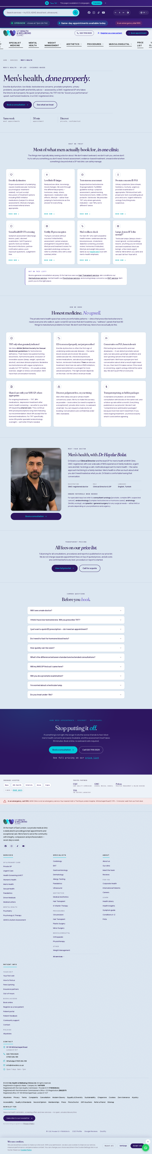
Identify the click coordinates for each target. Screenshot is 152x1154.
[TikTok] (17, 846)
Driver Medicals (9, 897)
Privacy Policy (28, 1123)
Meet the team (109, 870)
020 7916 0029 (12, 1054)
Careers (106, 892)
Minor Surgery (58, 928)
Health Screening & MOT (13, 875)
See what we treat (45, 105)
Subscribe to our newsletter (20, 1118)
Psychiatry (7, 911)
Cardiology (57, 861)
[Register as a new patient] (110, 33)
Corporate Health (110, 883)
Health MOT (95, 252)
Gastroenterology (60, 870)
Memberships (53, 1102)
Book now (14, 214)
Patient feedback (10, 1016)
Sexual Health (8, 889)
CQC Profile (77, 1131)
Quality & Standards (23, 1102)
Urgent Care (8, 871)
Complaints (33, 1097)
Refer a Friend (99, 1102)
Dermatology (58, 874)
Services (14, 60)
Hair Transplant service (88, 275)
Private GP (7, 866)
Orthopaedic (58, 937)
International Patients (111, 888)
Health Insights (109, 906)
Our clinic (106, 866)
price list (92, 758)
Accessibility (8, 1102)
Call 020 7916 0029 (91, 750)
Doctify (103, 1131)
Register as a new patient (13, 1007)
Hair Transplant (59, 901)
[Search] (75, 12)
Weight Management (61, 950)
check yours (17, 790)
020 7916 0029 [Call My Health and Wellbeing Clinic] (84, 33)
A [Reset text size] (119, 13)
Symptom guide (109, 910)
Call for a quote (90, 568)
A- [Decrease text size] (115, 12)
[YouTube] (23, 846)
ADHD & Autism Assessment (14, 920)
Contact (6, 1025)
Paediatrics (7, 893)
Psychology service (71, 278)
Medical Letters (9, 902)
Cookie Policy (26, 1150)
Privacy (16, 1097)
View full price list (64, 568)
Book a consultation (17, 105)
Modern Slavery (58, 1097)
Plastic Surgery (59, 923)
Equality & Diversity (75, 1097)
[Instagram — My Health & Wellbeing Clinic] (94, 12)
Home (5, 60)
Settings (123, 1146)
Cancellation (45, 1097)
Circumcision (58, 915)
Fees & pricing (8, 984)
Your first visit (8, 976)
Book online (8, 1002)
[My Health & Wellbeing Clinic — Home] (17, 33)
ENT (54, 866)
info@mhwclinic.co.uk (15, 1065)
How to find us (9, 980)
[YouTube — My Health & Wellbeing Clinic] (103, 12)
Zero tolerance (124, 1097)
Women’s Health (9, 880)
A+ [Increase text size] (123, 12)
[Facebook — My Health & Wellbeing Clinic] (89, 12)
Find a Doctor (73, 1102)
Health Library (108, 901)
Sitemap (110, 1102)
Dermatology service (38, 278)
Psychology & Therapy (12, 915)
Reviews (106, 874)
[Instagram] (11, 846)
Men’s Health (8, 884)
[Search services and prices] (40, 13)
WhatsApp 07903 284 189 (16, 1061)
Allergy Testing (59, 879)
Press (63, 1102)
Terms (24, 1097)
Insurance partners (11, 989)
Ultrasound (57, 888)
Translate (98, 3)
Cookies (112, 1097)
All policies (7, 1033)
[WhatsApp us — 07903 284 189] (145, 1147)
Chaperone (102, 1097)
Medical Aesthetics (61, 897)
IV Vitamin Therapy (60, 906)
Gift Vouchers (86, 1102)
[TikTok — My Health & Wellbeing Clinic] (98, 12)
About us (106, 861)
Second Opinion (39, 1102)
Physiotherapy (59, 941)
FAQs (105, 919)
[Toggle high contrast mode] (128, 12)
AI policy (135, 1097)
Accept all (137, 1146)
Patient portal (8, 1011)
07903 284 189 (12, 1057)
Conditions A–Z (109, 915)
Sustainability (90, 1097)
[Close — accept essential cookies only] (148, 1141)
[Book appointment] (137, 33)
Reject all (109, 1146)
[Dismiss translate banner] (107, 3)
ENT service (113, 278)
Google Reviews (90, 1131)
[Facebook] (5, 846)
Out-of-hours (8, 993)
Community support (11, 1020)
